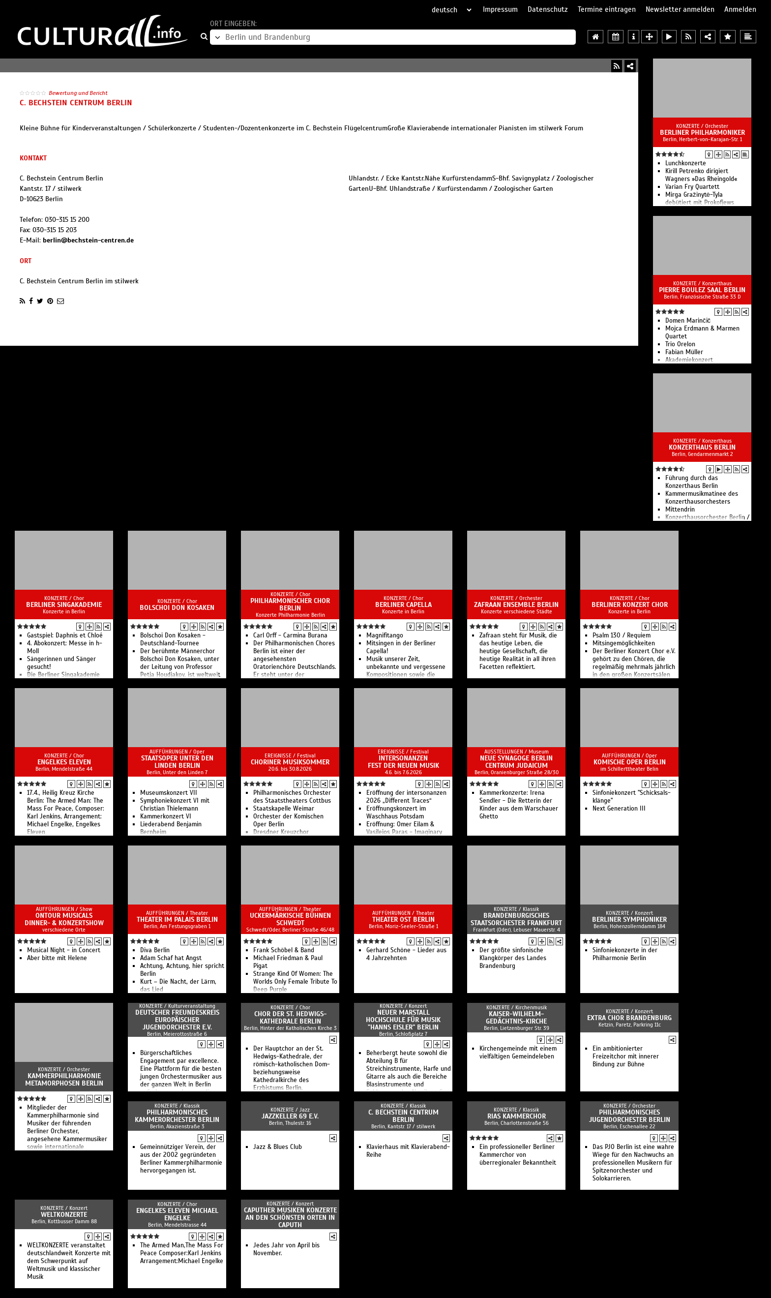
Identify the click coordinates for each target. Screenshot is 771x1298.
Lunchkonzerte (685, 163)
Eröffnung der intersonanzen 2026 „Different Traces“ (406, 797)
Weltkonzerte (64, 1214)
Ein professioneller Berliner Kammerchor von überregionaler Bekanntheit (517, 1155)
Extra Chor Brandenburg (629, 1018)
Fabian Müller (684, 352)
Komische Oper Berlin (629, 762)
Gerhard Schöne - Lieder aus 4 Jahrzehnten (406, 954)
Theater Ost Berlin (403, 919)
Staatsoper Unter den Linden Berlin (177, 762)
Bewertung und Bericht (78, 93)
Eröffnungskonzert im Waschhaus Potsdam (396, 812)
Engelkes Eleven (64, 762)
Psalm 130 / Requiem (622, 635)
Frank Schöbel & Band (283, 950)
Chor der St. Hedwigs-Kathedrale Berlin (290, 1017)
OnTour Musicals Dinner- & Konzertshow (64, 919)
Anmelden (740, 9)
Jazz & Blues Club (277, 1147)
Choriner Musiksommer (290, 762)
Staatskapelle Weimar (283, 809)
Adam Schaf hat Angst (171, 958)
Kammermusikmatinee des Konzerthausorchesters (701, 498)
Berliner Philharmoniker (702, 132)
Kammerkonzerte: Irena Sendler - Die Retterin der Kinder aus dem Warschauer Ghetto (518, 804)
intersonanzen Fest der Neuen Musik (403, 762)
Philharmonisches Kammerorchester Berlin (177, 1116)
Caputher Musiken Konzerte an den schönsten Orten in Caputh (290, 1218)
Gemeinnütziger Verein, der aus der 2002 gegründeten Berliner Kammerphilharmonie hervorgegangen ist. (181, 1159)
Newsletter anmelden (680, 9)
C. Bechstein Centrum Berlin (403, 1116)
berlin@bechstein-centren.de (88, 240)
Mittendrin (680, 509)
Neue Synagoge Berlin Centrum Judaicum (516, 762)
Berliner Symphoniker (629, 919)
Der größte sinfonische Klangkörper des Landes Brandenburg (512, 958)
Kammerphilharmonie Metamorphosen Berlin (64, 1079)
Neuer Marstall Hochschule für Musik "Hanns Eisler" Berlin (403, 1020)
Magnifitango (384, 635)
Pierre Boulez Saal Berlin (702, 290)
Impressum (500, 9)
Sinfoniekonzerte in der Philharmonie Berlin (625, 954)
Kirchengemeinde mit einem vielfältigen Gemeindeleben (518, 1052)
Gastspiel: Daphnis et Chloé (65, 635)
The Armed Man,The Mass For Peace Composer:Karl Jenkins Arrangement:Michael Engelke (181, 1253)
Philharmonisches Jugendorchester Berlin (629, 1116)
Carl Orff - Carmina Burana (290, 635)
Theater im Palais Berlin (177, 919)
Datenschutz (548, 9)
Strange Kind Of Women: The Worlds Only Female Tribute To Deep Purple (295, 982)
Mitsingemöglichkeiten (624, 643)
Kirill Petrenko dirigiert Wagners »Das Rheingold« (701, 175)
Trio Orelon (680, 344)
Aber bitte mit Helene (57, 958)
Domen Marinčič (688, 321)
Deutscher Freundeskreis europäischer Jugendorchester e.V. (177, 1020)
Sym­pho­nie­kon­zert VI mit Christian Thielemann (174, 805)
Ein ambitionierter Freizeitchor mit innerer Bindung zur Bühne (626, 1056)
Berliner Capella (403, 604)
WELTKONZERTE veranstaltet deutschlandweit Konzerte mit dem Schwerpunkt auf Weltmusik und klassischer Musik (69, 1261)
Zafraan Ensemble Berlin (516, 604)
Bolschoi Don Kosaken (177, 607)
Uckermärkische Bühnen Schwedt (290, 919)
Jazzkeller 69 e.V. (290, 1116)
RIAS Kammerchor (516, 1116)
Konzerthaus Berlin (702, 447)
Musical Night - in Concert (63, 950)
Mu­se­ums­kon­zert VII (168, 793)
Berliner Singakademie (64, 604)
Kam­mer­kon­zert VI (165, 816)
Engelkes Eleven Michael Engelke (177, 1214)
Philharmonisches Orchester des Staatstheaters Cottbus (292, 797)
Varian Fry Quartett (692, 187)
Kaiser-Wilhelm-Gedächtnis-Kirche (516, 1017)
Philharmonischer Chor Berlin (290, 604)
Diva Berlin (155, 950)
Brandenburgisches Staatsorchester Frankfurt (516, 919)
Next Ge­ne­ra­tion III (619, 809)
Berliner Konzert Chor (630, 604)
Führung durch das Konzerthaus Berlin (691, 482)
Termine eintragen (607, 9)
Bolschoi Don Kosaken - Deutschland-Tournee (173, 639)
